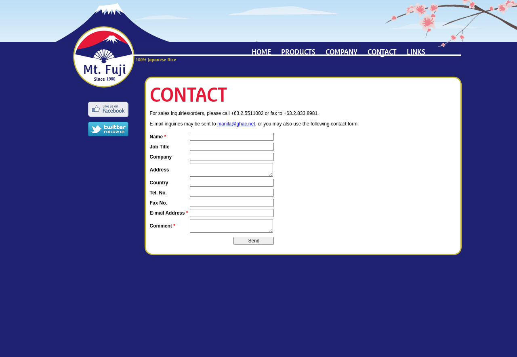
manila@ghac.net (236, 124)
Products (298, 52)
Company (341, 52)
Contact (382, 52)
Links (416, 52)
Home (261, 52)
